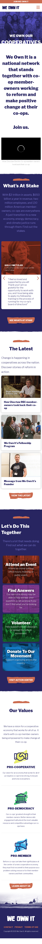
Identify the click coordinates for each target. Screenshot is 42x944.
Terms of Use (31, 927)
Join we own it (21, 2)
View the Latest (21, 495)
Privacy (19, 927)
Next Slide (38, 278)
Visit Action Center (21, 680)
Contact (8, 927)
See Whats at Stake (21, 320)
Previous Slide (4, 278)
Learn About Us (21, 886)
